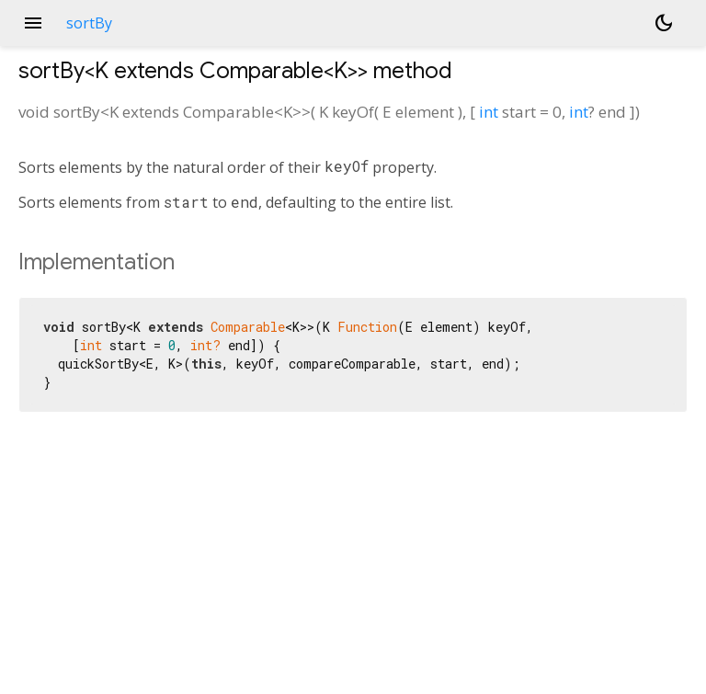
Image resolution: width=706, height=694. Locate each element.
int (488, 111)
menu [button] (33, 23)
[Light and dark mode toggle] (663, 23)
